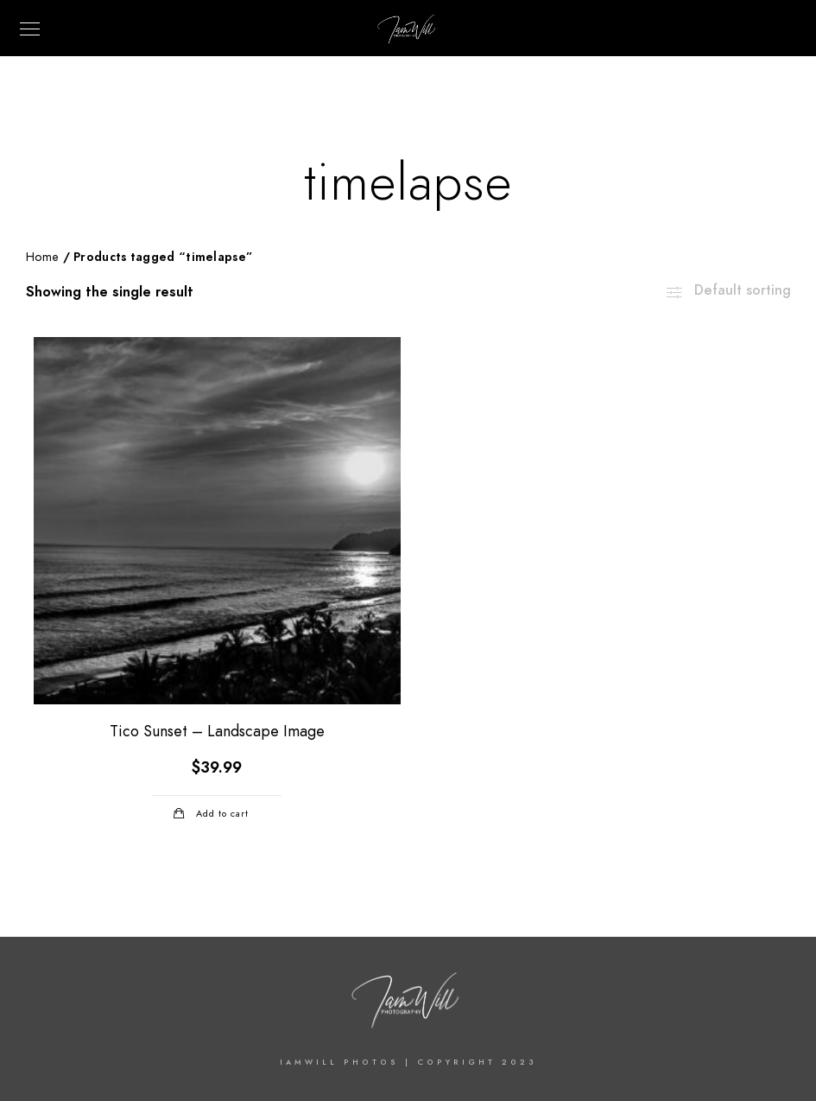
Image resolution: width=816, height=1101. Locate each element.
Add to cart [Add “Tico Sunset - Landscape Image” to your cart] (222, 813)
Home (42, 257)
